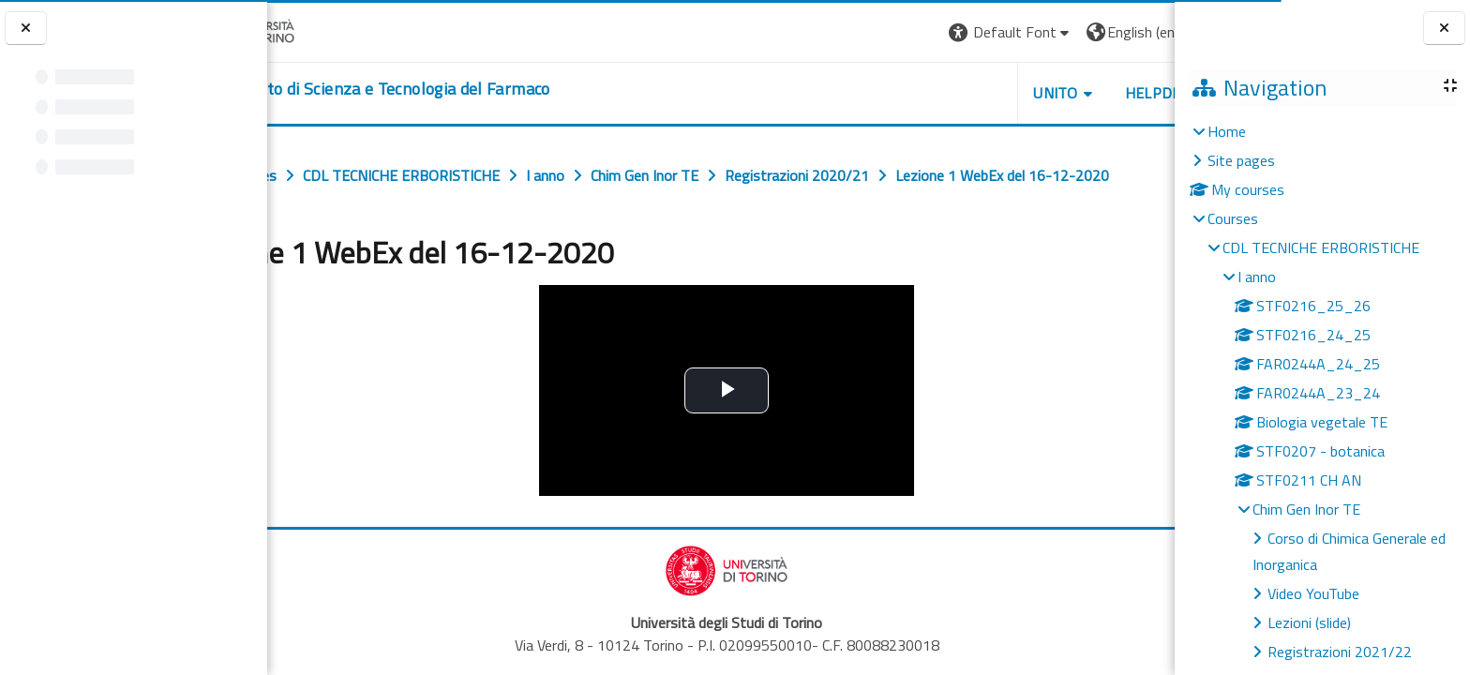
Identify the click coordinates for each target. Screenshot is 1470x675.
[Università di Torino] (325, 30)
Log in (1140, 32)
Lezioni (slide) (1309, 622)
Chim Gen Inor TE (1306, 509)
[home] (454, 89)
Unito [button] (955, 93)
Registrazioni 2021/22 (1340, 651)
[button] (910, 32)
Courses (1233, 218)
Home (1227, 131)
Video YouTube (1313, 593)
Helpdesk (1061, 93)
